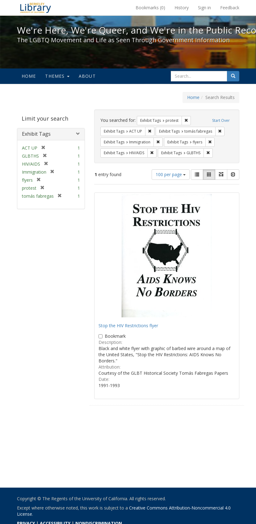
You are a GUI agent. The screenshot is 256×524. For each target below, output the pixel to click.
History (181, 7)
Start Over (221, 120)
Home (29, 76)
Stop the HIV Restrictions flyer (128, 325)
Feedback (229, 7)
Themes (57, 76)
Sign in (204, 7)
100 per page (171, 174)
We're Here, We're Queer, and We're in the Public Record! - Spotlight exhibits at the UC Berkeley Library (35, 7)
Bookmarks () (150, 7)
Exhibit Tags (36, 133)
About (87, 76)
